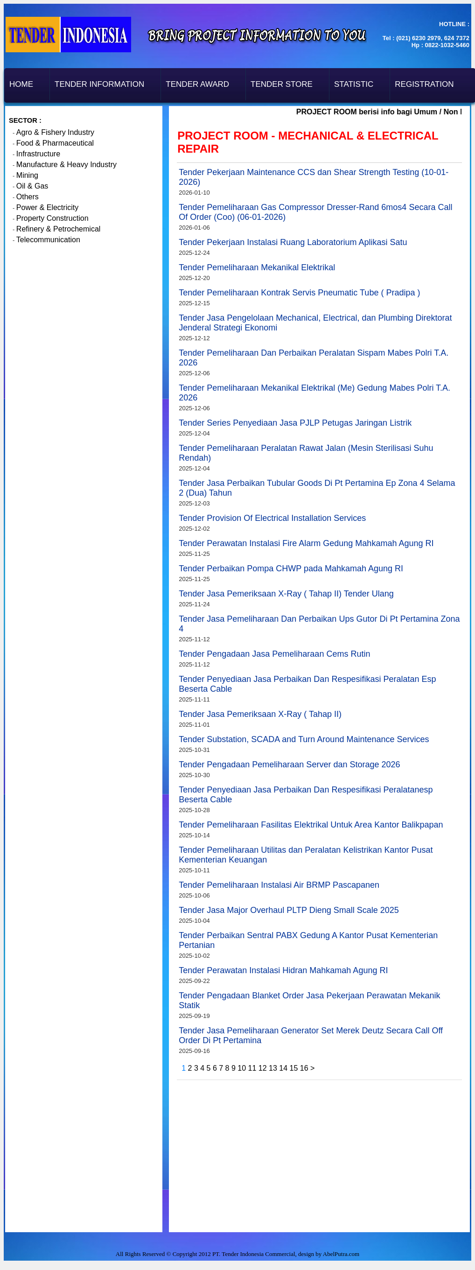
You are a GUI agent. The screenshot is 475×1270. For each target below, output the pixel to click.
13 (274, 1068)
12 (263, 1068)
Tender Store (282, 84)
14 (284, 1068)
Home (21, 84)
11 (253, 1068)
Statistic (353, 84)
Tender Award (197, 84)
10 (243, 1068)
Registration (424, 84)
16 (305, 1068)
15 (295, 1068)
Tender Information (99, 84)
